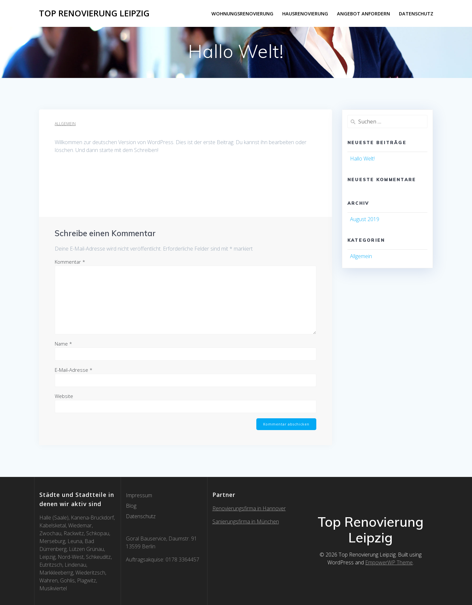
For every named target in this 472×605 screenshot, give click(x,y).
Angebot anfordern (363, 13)
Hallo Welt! (362, 158)
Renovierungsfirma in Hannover (249, 508)
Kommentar (70, 261)
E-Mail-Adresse (73, 370)
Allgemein (65, 123)
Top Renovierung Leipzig (94, 13)
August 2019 (364, 219)
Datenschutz (416, 13)
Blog (131, 505)
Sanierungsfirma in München (245, 521)
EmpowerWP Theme (389, 562)
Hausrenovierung (305, 13)
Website (64, 396)
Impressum (139, 495)
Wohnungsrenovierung (242, 13)
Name (63, 343)
